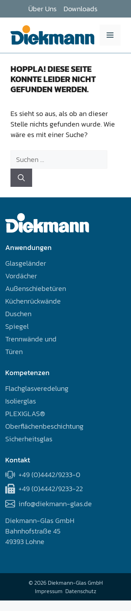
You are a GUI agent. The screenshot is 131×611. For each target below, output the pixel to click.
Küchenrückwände (33, 301)
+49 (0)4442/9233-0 (49, 474)
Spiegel (17, 326)
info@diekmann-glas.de (55, 503)
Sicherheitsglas (28, 439)
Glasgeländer (25, 263)
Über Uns (42, 9)
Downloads (80, 9)
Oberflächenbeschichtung (44, 426)
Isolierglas (20, 401)
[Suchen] (21, 178)
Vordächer (21, 276)
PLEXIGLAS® (25, 413)
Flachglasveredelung (36, 388)
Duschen (18, 313)
